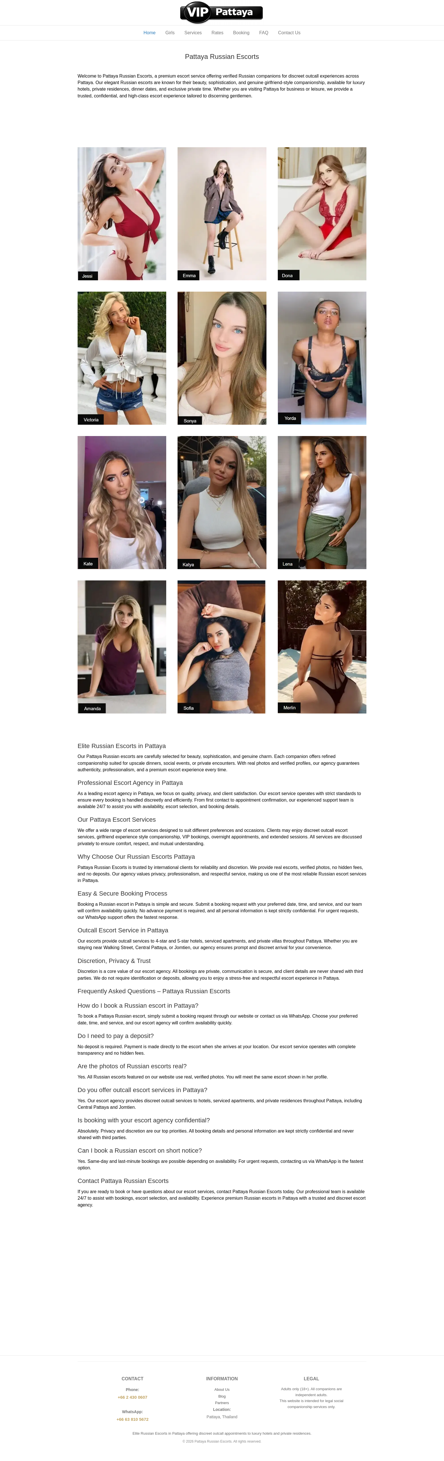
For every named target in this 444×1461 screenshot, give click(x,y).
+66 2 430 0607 (133, 1397)
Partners (222, 1403)
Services (193, 32)
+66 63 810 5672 (132, 1419)
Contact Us (289, 32)
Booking (241, 32)
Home (150, 32)
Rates (217, 32)
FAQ (263, 32)
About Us (221, 1389)
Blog (222, 1396)
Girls (170, 32)
